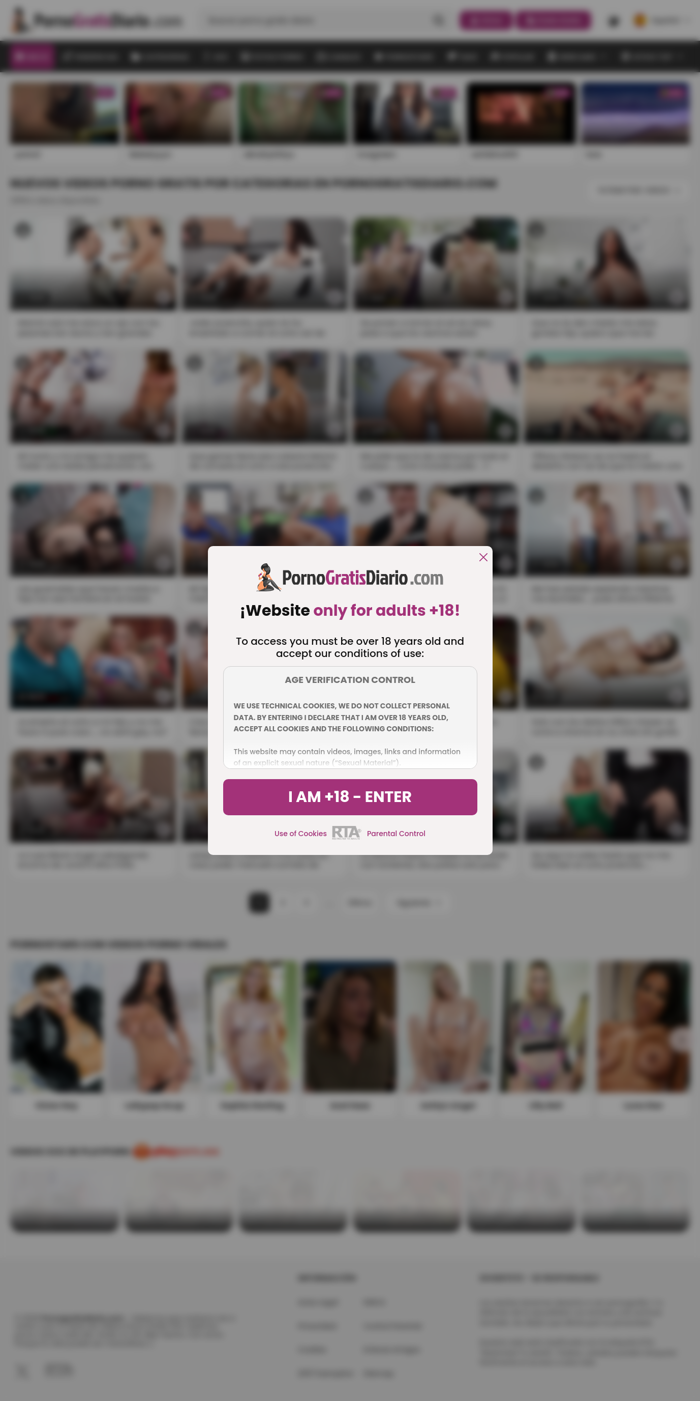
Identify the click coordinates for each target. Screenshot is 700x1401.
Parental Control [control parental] (396, 833)
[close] (483, 558)
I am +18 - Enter (350, 797)
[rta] (347, 838)
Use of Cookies (301, 833)
